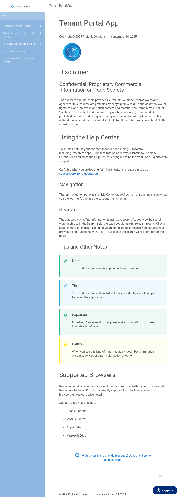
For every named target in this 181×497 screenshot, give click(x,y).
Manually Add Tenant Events (23, 44)
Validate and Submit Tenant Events (23, 60)
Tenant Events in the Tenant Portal (23, 34)
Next (161, 476)
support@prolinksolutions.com (79, 173)
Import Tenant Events (15, 51)
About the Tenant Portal (23, 26)
